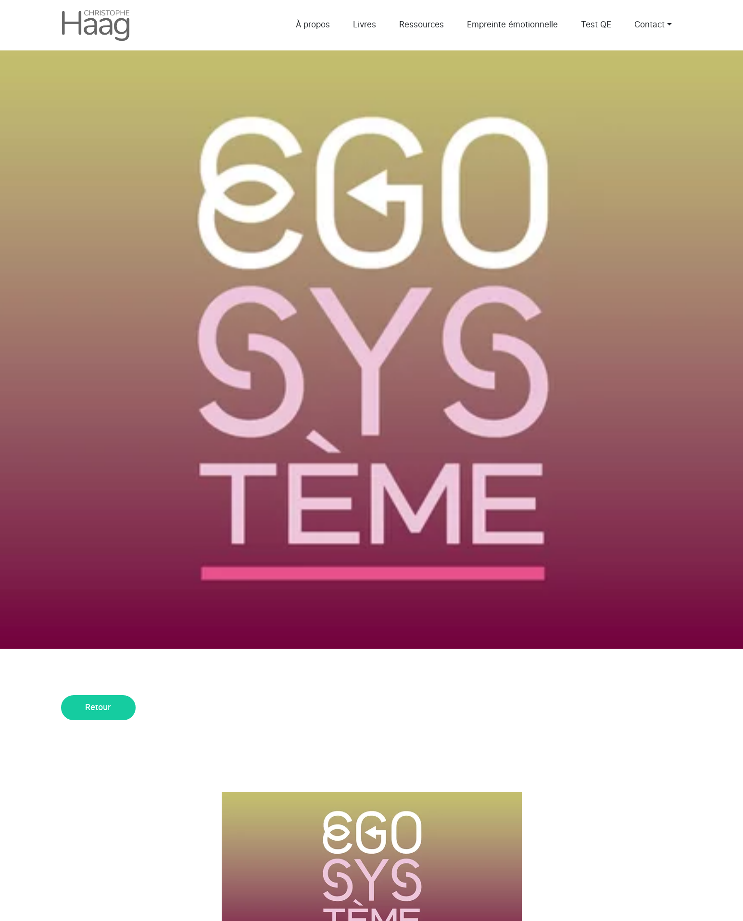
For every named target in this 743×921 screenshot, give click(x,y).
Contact (649, 25)
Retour (98, 707)
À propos (313, 25)
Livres (364, 25)
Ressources (421, 25)
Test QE (596, 25)
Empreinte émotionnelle (512, 25)
